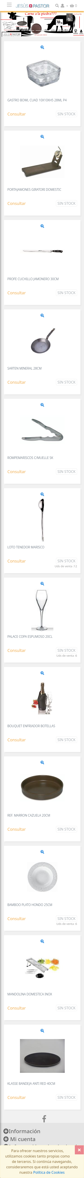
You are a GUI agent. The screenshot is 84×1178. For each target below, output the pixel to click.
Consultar (16, 114)
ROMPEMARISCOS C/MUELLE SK (30, 458)
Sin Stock (66, 113)
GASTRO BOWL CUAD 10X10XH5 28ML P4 (37, 100)
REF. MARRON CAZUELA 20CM (28, 815)
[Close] (79, 1149)
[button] (64, 5)
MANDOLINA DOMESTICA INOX (29, 994)
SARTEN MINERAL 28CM (24, 368)
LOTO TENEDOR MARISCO (25, 547)
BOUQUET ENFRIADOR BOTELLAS (31, 726)
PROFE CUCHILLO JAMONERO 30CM (33, 279)
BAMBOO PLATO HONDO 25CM (29, 905)
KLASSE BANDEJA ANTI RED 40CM (31, 1083)
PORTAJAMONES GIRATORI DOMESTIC (34, 189)
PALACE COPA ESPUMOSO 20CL (29, 636)
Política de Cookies (48, 1172)
